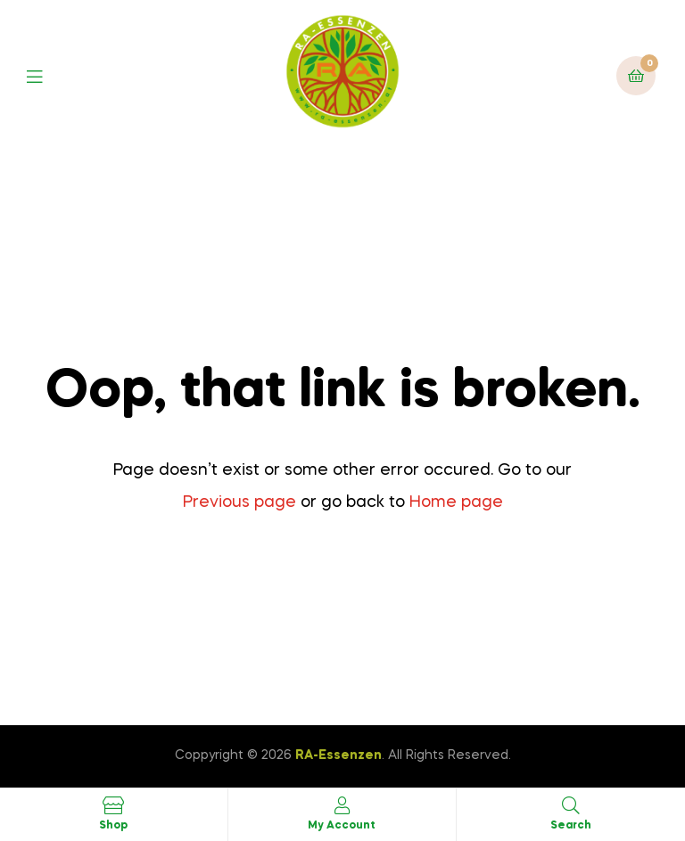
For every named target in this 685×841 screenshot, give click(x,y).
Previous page (239, 502)
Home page (456, 502)
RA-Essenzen (338, 755)
